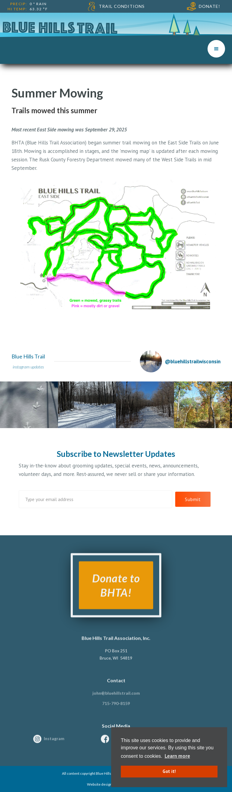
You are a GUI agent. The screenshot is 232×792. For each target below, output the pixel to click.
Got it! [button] (169, 771)
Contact (116, 684)
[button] (216, 49)
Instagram (54, 741)
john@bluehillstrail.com (116, 696)
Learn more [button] (177, 756)
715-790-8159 (116, 706)
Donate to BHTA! (116, 588)
